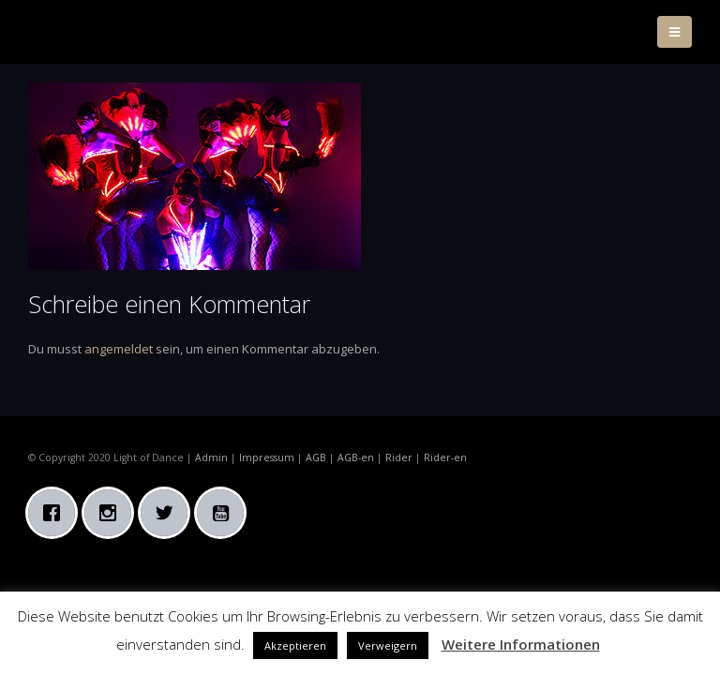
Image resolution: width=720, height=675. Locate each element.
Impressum (266, 457)
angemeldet (118, 348)
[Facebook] (56, 512)
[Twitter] (169, 512)
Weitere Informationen (521, 644)
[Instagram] (112, 512)
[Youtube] (225, 512)
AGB (316, 457)
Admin (211, 457)
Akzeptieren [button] (295, 645)
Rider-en (445, 457)
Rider (398, 457)
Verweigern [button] (387, 645)
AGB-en (356, 457)
